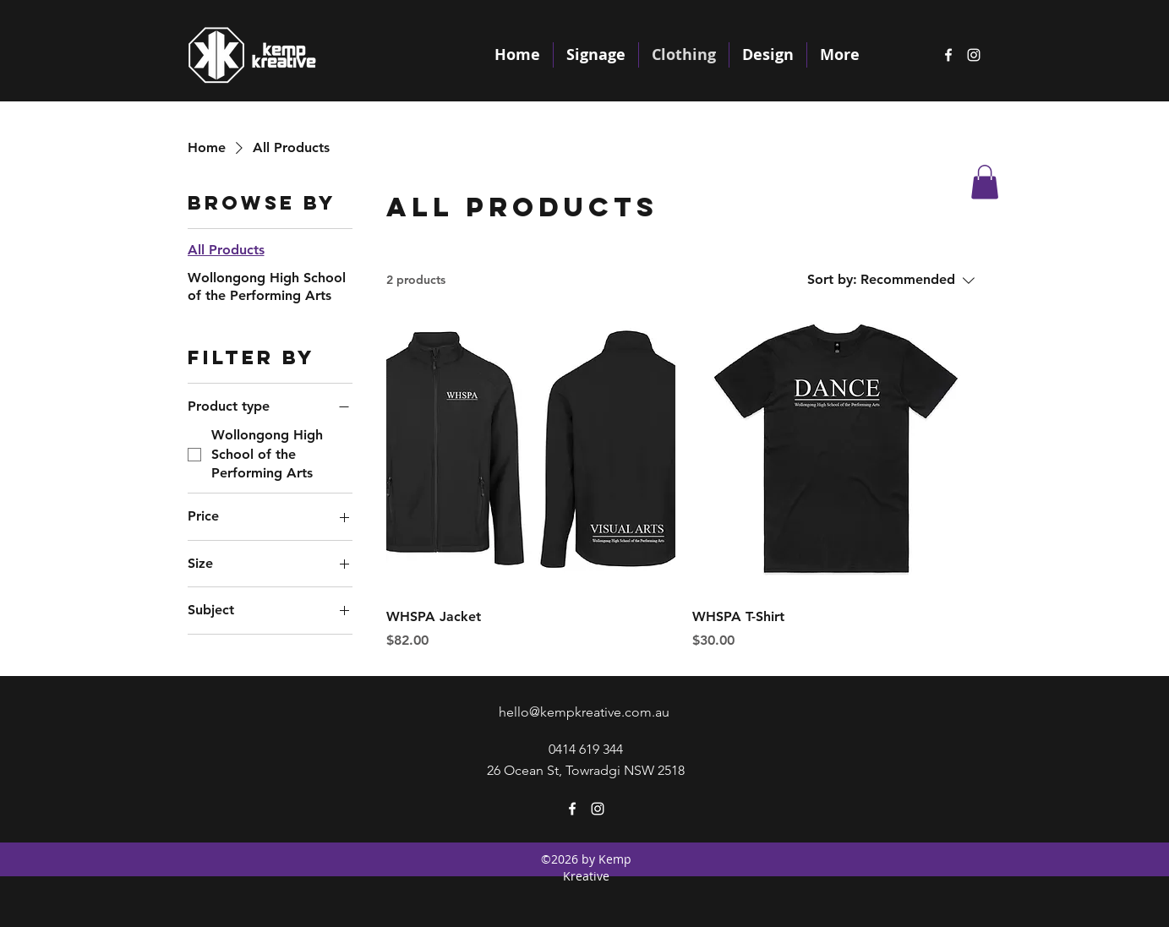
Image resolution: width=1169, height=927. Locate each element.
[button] (984, 182)
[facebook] (948, 54)
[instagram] (973, 54)
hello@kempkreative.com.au (584, 712)
